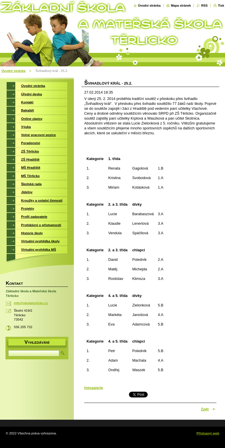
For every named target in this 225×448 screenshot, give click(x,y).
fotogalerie (93, 388)
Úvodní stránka (149, 5)
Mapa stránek (181, 5)
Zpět (205, 409)
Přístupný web (207, 433)
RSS (204, 5)
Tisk (221, 5)
